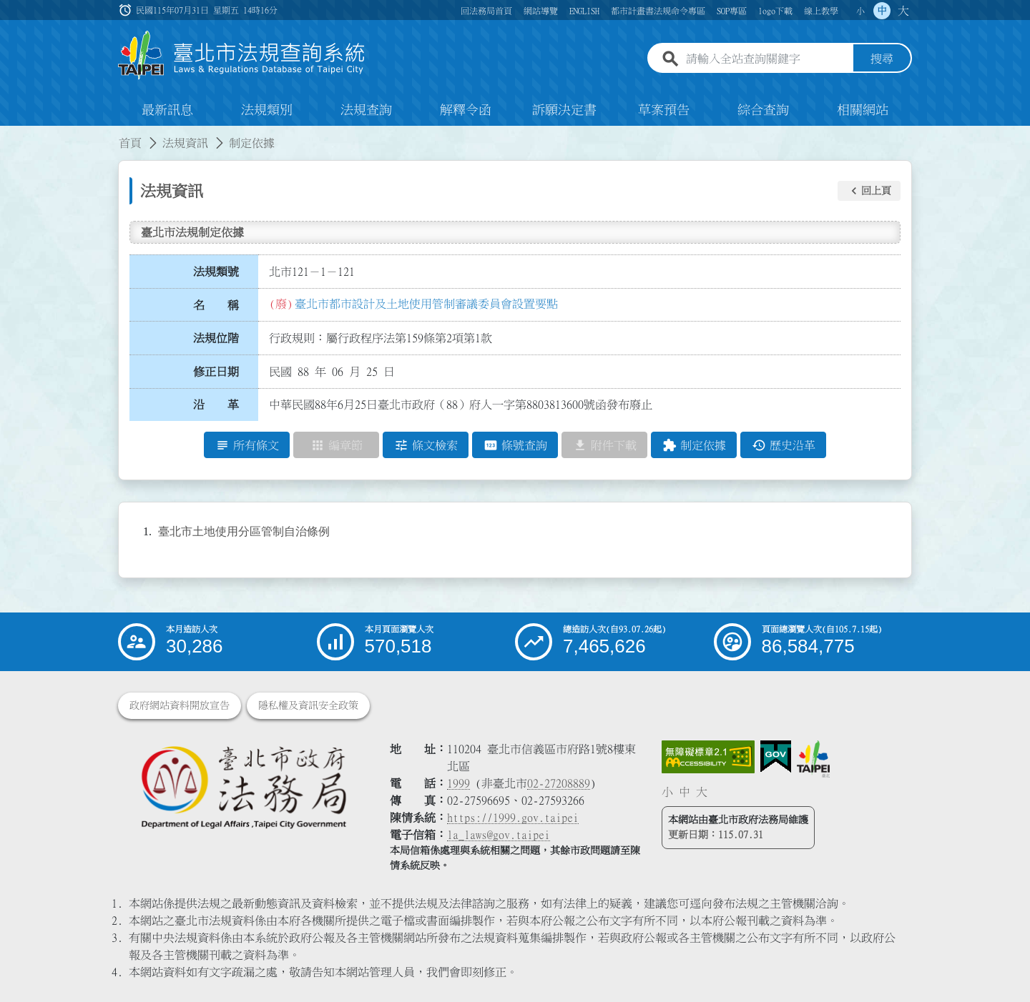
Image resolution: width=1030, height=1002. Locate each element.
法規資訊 (185, 143)
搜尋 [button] (881, 59)
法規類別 (267, 110)
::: (8, 134)
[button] (869, 191)
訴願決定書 (564, 110)
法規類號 (216, 271)
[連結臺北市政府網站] (813, 759)
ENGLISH (584, 10)
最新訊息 (167, 110)
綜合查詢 (763, 110)
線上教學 (821, 10)
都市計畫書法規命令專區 (658, 10)
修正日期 (216, 371)
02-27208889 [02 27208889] (558, 783)
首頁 (130, 143)
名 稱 (216, 305)
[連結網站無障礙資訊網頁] (708, 756)
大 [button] (903, 10)
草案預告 (664, 110)
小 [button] (860, 10)
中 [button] (882, 11)
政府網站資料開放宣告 (179, 705)
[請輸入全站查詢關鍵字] (766, 59)
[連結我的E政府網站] (775, 756)
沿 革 (216, 405)
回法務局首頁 (486, 10)
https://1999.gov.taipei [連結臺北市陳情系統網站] (513, 817)
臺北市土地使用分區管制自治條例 (244, 532)
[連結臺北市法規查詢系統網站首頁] (242, 55)
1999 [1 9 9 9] (458, 783)
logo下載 (775, 10)
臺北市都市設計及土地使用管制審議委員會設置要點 (426, 303)
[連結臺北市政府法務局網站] (243, 786)
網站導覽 (541, 10)
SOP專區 (732, 10)
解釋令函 (465, 110)
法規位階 (216, 338)
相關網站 (862, 110)
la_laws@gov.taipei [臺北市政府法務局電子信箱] (498, 834)
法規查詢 (366, 110)
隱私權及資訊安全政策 (308, 705)
